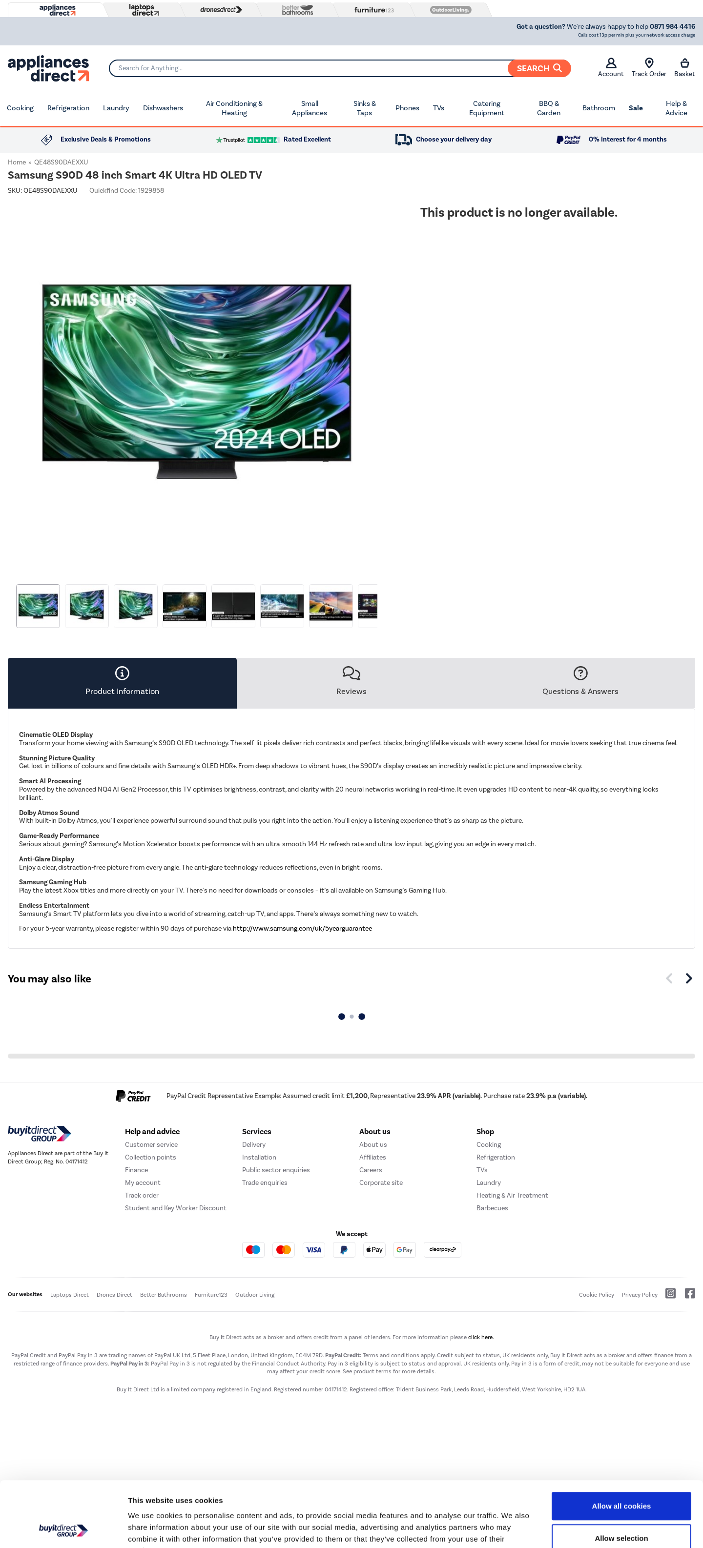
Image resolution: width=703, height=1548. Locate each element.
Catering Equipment (486, 108)
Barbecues (492, 1208)
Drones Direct (114, 1294)
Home (17, 162)
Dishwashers (163, 107)
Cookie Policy (596, 1294)
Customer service (151, 1145)
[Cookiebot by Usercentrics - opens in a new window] (63, 1529)
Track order (142, 1195)
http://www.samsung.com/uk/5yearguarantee (302, 928)
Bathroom (598, 107)
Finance (136, 1170)
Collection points (150, 1157)
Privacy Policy (640, 1294)
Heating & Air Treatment (512, 1195)
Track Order (649, 68)
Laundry (116, 107)
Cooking (20, 107)
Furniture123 (211, 1294)
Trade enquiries (265, 1183)
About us (373, 1145)
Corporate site (381, 1183)
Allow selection (621, 1476)
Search (539, 68)
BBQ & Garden (548, 108)
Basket (684, 68)
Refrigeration (68, 107)
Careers (370, 1170)
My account (143, 1183)
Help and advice (152, 1132)
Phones (407, 107)
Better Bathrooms (163, 1294)
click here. (481, 1337)
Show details (512, 1529)
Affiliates (372, 1157)
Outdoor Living (254, 1294)
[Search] (340, 68)
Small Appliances (309, 108)
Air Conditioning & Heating (234, 108)
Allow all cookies (621, 1444)
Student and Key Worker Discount (176, 1208)
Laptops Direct (69, 1294)
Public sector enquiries (276, 1170)
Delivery (254, 1145)
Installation (259, 1157)
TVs (438, 107)
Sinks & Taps (364, 108)
